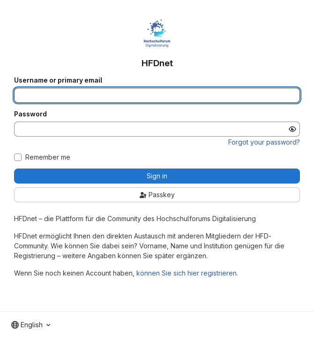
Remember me (47, 157)
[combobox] (30, 324)
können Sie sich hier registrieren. (187, 273)
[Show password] (292, 129)
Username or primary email (58, 80)
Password (30, 114)
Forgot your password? (264, 142)
